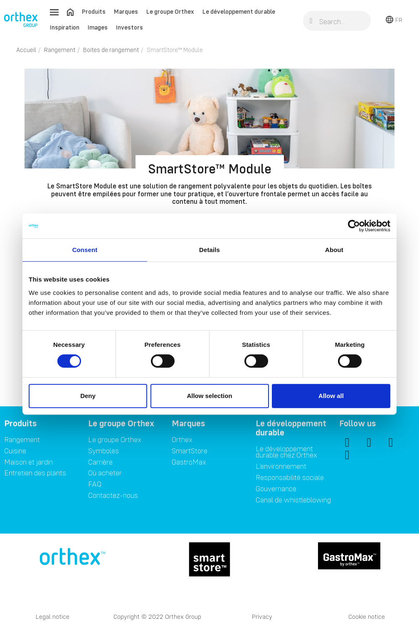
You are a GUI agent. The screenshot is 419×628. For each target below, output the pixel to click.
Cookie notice (366, 617)
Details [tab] (209, 249)
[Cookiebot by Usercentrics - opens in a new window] (354, 226)
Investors (129, 27)
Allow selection (209, 395)
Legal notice (52, 617)
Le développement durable (238, 11)
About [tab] (334, 249)
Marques (126, 11)
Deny (88, 395)
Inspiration (64, 27)
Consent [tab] (85, 249)
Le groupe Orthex (170, 11)
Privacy (262, 617)
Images (98, 27)
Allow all (331, 395)
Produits (94, 11)
